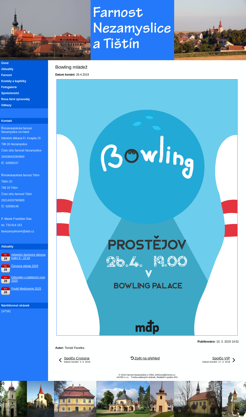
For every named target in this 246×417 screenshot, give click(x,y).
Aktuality (7, 69)
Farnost (6, 75)
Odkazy (6, 105)
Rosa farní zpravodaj (15, 99)
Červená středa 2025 (24, 266)
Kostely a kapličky (13, 81)
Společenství (10, 93)
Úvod (4, 63)
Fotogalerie (9, 87)
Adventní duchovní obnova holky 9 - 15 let (28, 256)
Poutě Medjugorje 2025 (26, 288)
